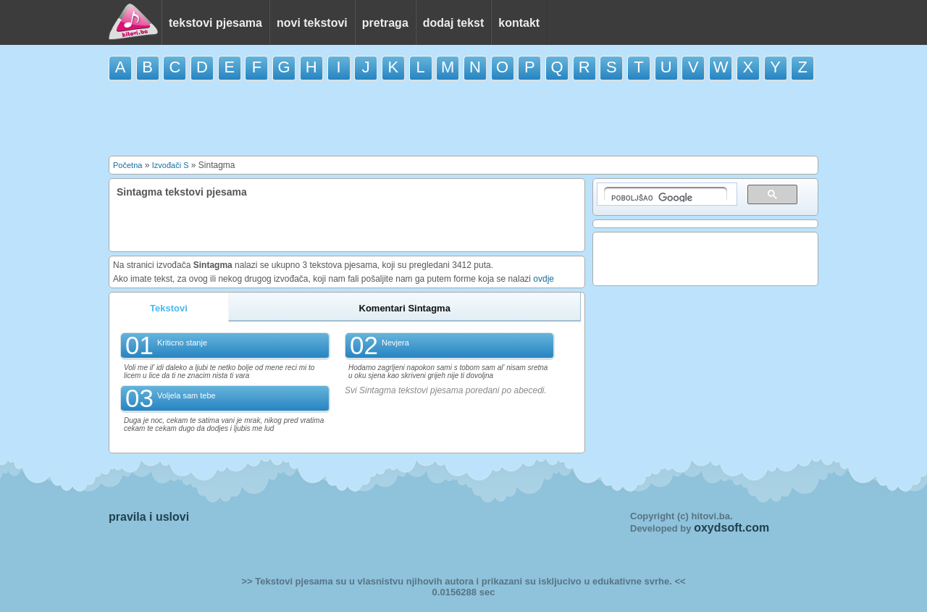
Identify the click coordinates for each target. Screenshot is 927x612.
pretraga (385, 23)
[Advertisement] (463, 117)
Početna (127, 165)
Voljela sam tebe (186, 395)
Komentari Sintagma (404, 308)
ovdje (543, 279)
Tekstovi (169, 308)
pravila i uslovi (149, 517)
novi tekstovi (312, 23)
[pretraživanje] (665, 194)
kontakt (519, 23)
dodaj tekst (453, 23)
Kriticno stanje (182, 342)
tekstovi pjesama (215, 23)
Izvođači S (170, 165)
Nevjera (395, 342)
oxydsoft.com (731, 527)
